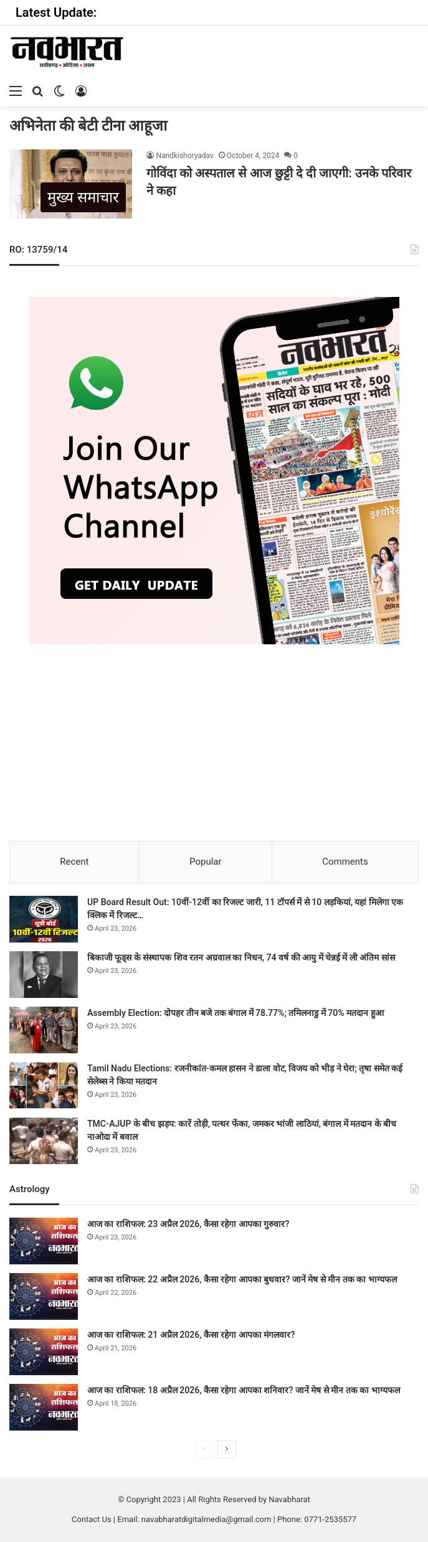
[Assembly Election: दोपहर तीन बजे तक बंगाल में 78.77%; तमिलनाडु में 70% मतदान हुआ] (43, 1030)
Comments (345, 861)
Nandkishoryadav (184, 155)
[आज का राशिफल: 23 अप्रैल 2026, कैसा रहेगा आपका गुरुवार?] (43, 1241)
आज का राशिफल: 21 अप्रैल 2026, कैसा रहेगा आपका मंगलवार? (191, 1335)
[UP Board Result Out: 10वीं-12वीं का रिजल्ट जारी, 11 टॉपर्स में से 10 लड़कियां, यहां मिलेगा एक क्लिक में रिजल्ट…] (43, 919)
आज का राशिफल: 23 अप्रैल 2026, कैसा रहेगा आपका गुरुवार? (188, 1224)
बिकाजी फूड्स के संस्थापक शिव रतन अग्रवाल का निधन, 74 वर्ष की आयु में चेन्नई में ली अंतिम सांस (241, 957)
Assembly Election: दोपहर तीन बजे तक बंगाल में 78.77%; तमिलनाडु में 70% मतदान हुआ (235, 1013)
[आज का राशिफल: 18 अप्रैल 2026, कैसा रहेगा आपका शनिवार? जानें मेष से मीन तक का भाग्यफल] (43, 1407)
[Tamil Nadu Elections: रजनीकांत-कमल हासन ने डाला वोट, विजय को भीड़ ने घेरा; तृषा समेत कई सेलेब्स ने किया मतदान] (43, 1085)
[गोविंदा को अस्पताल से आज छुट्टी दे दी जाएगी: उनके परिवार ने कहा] (70, 184)
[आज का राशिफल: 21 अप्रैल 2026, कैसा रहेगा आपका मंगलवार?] (43, 1351)
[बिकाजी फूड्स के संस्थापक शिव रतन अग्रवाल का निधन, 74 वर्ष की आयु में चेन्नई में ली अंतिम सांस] (43, 974)
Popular (205, 861)
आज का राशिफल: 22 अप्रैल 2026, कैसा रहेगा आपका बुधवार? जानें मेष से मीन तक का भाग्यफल (242, 1279)
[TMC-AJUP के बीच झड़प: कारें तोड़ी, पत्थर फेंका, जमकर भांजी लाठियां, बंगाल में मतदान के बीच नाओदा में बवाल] (43, 1140)
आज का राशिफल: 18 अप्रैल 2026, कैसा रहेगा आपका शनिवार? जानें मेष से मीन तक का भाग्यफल (243, 1390)
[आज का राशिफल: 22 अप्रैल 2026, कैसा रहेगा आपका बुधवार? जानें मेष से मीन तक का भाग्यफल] (43, 1296)
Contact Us (92, 1519)
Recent (74, 861)
